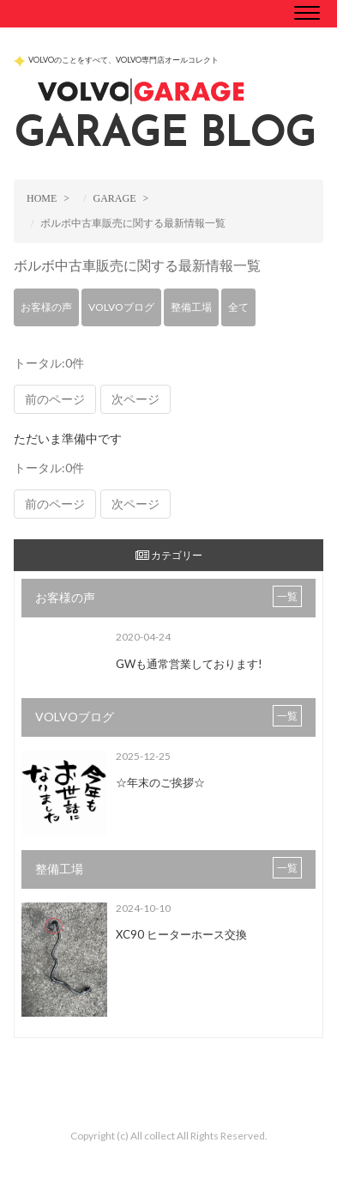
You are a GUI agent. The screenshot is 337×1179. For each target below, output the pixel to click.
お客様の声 (46, 307)
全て (238, 307)
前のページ (55, 399)
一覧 (287, 596)
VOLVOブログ (121, 307)
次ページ (135, 399)
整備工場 (191, 307)
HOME (42, 198)
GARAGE (114, 198)
